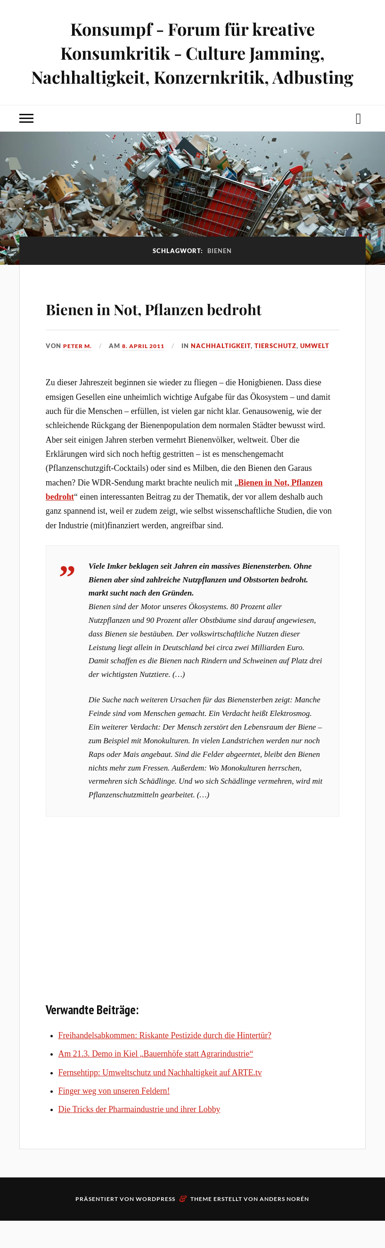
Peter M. (78, 372)
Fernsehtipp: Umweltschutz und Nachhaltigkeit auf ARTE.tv (160, 1099)
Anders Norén (284, 1226)
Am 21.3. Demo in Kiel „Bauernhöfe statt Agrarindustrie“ (156, 1081)
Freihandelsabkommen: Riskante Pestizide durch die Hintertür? (164, 1062)
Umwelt (321, 372)
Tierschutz (282, 372)
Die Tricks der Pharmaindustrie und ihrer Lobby (139, 1136)
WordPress (155, 1226)
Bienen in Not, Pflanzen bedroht (157, 320)
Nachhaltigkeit (227, 372)
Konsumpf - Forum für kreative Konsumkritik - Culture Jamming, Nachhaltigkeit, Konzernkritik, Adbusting (192, 52)
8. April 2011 (147, 372)
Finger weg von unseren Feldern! (114, 1117)
